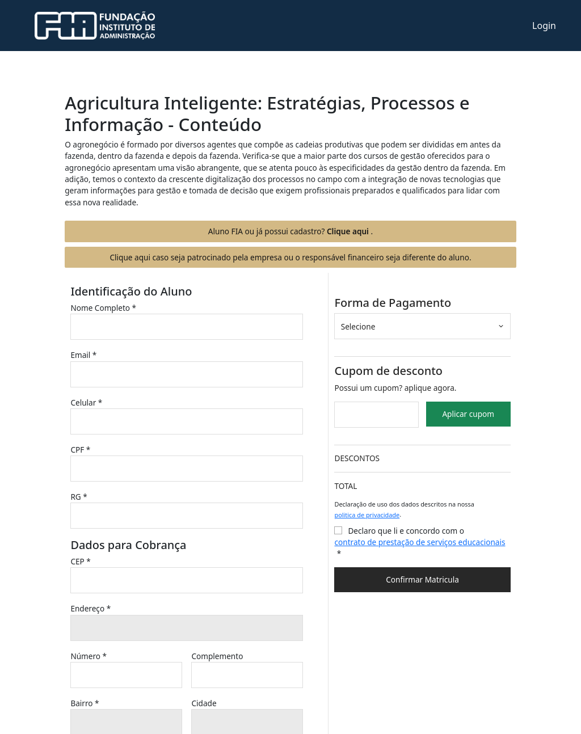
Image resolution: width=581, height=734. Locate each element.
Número (88, 656)
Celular (86, 402)
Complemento (218, 656)
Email (83, 354)
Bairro (84, 703)
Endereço (90, 608)
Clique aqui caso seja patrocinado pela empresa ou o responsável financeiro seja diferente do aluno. (290, 257)
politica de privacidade (366, 515)
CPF (80, 449)
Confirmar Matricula (422, 579)
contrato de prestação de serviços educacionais (419, 542)
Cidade (204, 703)
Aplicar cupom (468, 413)
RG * (78, 496)
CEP (80, 561)
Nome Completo (103, 307)
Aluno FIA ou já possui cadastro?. (290, 231)
